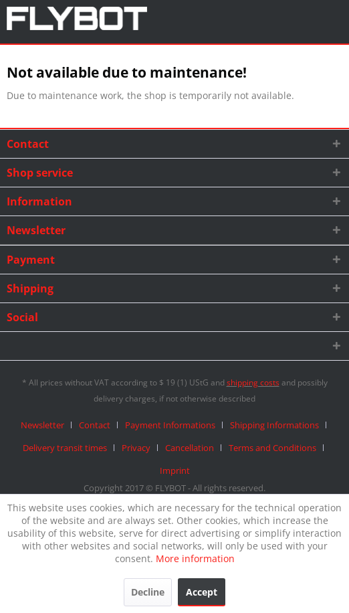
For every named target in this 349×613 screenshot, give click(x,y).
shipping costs (253, 382)
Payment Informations (170, 425)
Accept (201, 592)
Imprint (175, 470)
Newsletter (42, 425)
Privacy (136, 448)
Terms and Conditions (272, 448)
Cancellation (189, 448)
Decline (147, 592)
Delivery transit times (65, 448)
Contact (94, 425)
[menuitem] (47, 425)
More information (195, 558)
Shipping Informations (274, 425)
